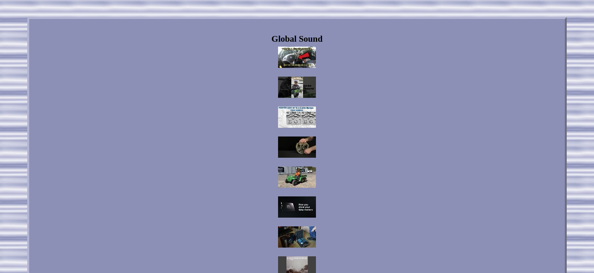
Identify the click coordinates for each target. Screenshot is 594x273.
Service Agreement (344, 207)
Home (229, 207)
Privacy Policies (305, 207)
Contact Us (272, 207)
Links (249, 207)
